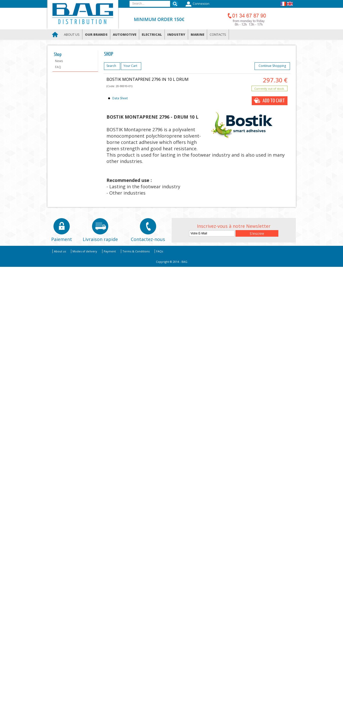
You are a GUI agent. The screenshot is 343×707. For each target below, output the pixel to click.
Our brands (96, 34)
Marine (197, 34)
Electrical (152, 34)
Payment (110, 251)
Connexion (196, 4)
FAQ (58, 67)
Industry (176, 34)
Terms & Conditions (136, 251)
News (59, 61)
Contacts (218, 34)
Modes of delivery (85, 251)
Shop (58, 54)
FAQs (159, 251)
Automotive (124, 34)
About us (72, 34)
